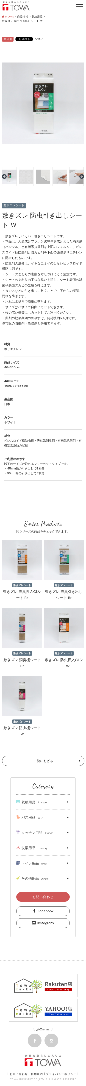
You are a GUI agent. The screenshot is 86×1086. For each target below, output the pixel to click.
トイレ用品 (31, 863)
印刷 (8, 39)
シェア (39, 39)
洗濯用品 (31, 847)
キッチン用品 (34, 832)
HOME (8, 16)
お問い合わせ (42, 897)
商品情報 (22, 16)
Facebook (43, 911)
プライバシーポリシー (61, 1074)
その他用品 (32, 878)
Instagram (43, 923)
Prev (4, 176)
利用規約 (37, 1074)
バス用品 (29, 817)
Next (81, 176)
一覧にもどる (43, 761)
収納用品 (37, 16)
